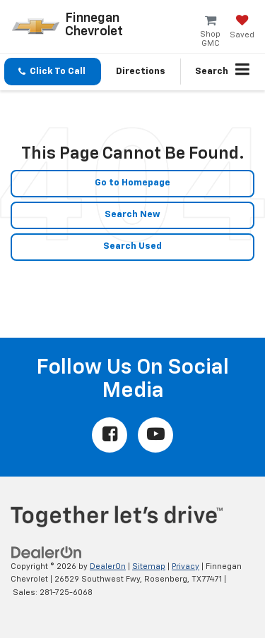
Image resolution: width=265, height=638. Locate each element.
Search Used (132, 246)
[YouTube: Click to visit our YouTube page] (155, 435)
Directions (140, 71)
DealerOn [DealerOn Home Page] (108, 566)
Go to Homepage (132, 183)
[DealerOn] (47, 552)
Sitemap (148, 566)
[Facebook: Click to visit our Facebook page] (109, 435)
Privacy (185, 566)
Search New (132, 214)
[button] (52, 71)
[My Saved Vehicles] (242, 28)
